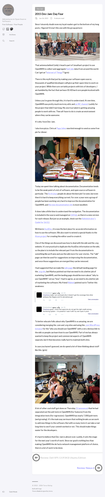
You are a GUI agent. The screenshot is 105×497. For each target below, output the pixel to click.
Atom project (41, 236)
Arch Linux (52, 193)
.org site (42, 271)
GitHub (74, 215)
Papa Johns (61, 128)
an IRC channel (81, 104)
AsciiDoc (48, 229)
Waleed (71, 282)
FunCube (70, 69)
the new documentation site (61, 205)
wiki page (68, 268)
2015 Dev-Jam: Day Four (49, 13)
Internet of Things (54, 72)
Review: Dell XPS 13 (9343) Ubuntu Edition (63, 457)
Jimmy (50, 491)
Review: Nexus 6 (85, 467)
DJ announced (82, 408)
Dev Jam (40, 9)
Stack (39, 491)
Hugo (40, 489)
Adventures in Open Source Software (14, 20)
